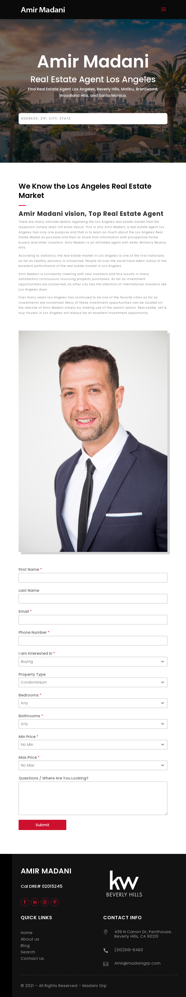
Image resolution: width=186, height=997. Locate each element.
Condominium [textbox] (34, 682)
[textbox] (88, 703)
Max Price (29, 757)
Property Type (32, 674)
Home (27, 932)
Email (25, 611)
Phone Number (34, 632)
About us (30, 939)
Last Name (29, 590)
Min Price (28, 736)
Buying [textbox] (27, 661)
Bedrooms (30, 695)
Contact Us (32, 958)
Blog (25, 945)
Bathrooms (31, 716)
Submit (42, 825)
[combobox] (93, 661)
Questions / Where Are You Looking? (53, 778)
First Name (30, 569)
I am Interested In (37, 653)
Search (28, 952)
